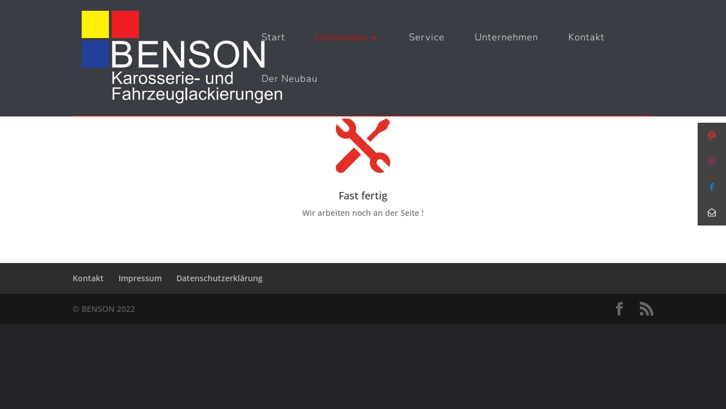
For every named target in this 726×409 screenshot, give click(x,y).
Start (273, 39)
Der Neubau (289, 80)
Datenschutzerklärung (219, 278)
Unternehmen (506, 39)
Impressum (140, 278)
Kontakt (586, 39)
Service (427, 39)
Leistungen (341, 39)
